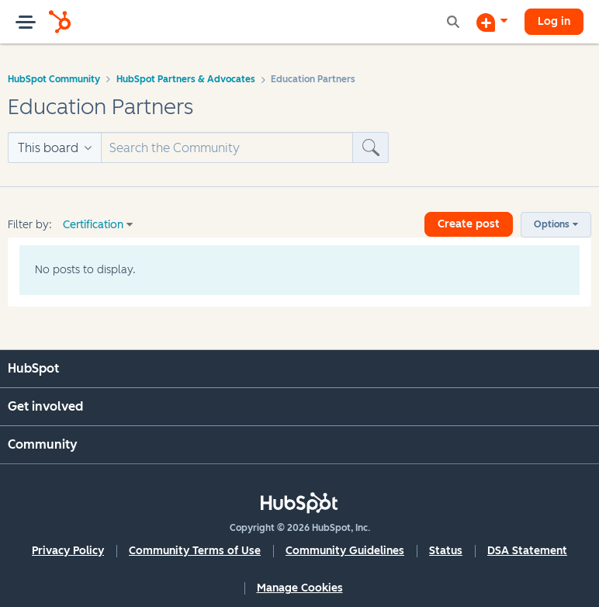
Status (445, 550)
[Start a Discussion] (492, 22)
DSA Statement (527, 550)
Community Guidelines (345, 550)
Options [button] (552, 224)
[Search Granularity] (54, 147)
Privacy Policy (68, 550)
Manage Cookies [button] (300, 588)
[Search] (227, 147)
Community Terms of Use (195, 550)
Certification (93, 224)
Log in (554, 21)
